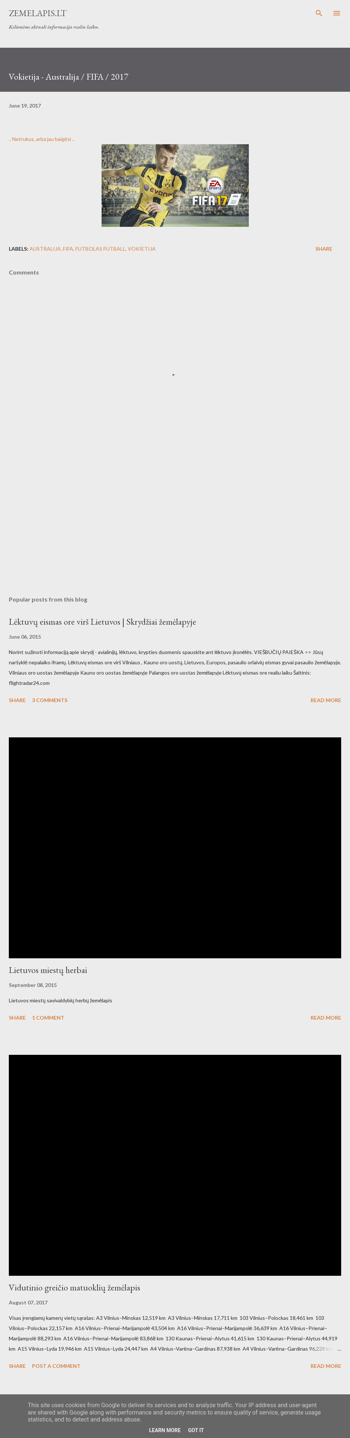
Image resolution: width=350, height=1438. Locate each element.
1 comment (48, 1017)
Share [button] (323, 249)
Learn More (165, 1430)
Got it (196, 1430)
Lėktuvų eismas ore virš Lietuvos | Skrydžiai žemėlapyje (102, 621)
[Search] (319, 13)
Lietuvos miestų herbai (48, 970)
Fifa (68, 249)
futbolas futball (100, 249)
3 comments (49, 700)
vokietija (142, 249)
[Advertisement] (175, 520)
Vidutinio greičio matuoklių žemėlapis (74, 1287)
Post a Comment (56, 1366)
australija (45, 249)
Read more (326, 700)
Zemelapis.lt (38, 13)
